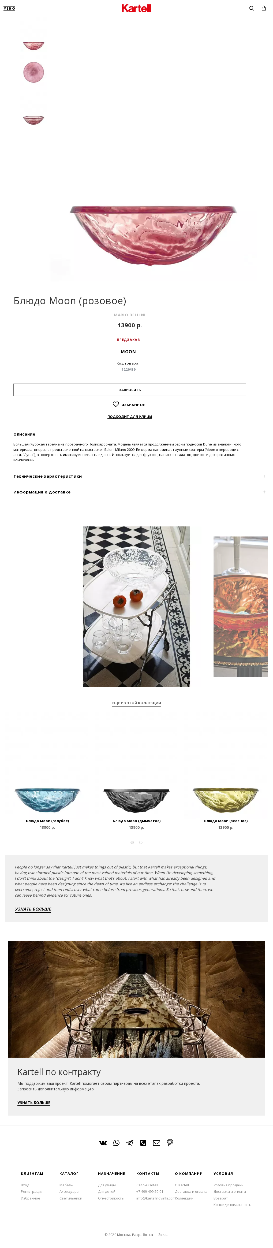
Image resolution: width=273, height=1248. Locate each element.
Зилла (163, 1234)
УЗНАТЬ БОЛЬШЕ (33, 909)
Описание (24, 434)
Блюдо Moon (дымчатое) (136, 821)
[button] (132, 842)
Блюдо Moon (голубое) (47, 821)
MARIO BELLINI (130, 314)
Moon (128, 352)
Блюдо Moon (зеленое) (226, 821)
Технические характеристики (47, 476)
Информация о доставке (42, 492)
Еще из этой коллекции (136, 703)
